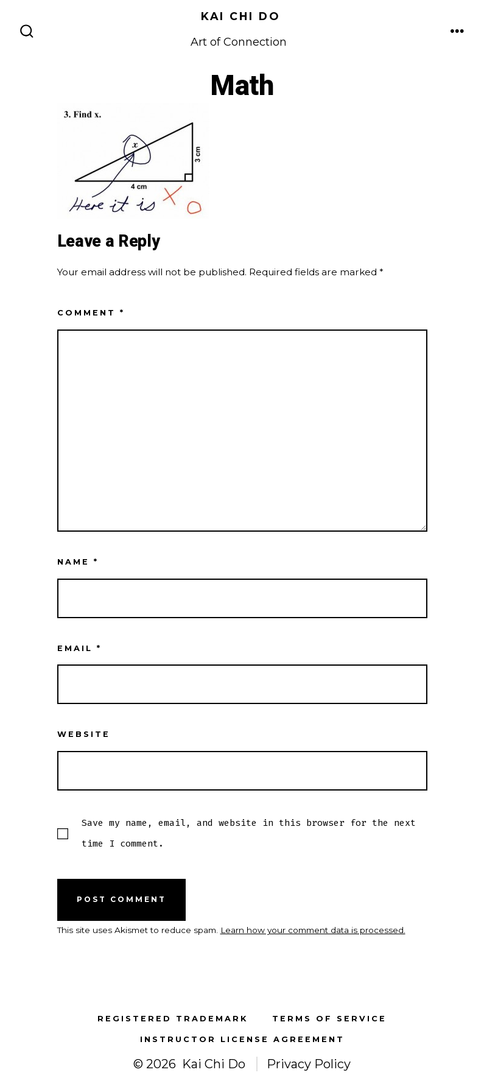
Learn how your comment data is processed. (312, 930)
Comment (91, 312)
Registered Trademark (172, 1018)
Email (79, 648)
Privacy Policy (309, 1064)
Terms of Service (329, 1018)
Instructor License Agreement (242, 1039)
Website (83, 734)
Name (78, 561)
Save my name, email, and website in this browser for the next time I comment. (249, 833)
